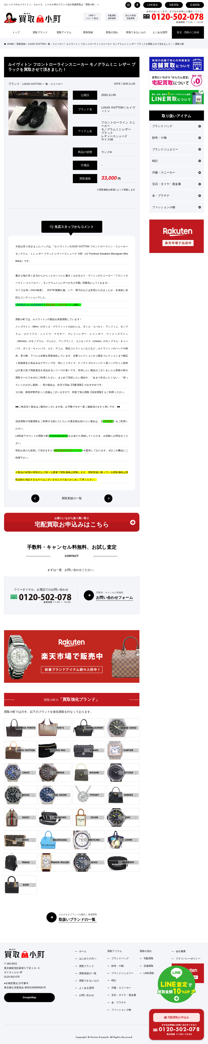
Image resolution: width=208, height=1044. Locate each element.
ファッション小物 (176, 207)
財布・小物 (176, 137)
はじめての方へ (87, 958)
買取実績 (88, 32)
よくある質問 (160, 32)
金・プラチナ (176, 195)
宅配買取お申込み (176, 1017)
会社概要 (181, 951)
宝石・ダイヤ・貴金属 (176, 184)
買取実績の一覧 (72, 498)
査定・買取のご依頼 (188, 32)
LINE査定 (152, 4)
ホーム (82, 951)
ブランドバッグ (176, 126)
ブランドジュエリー (176, 149)
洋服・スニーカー (176, 172)
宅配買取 (174, 4)
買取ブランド (40, 32)
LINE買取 (149, 973)
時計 (176, 160)
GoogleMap (29, 997)
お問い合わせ (86, 995)
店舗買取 (195, 4)
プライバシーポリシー (188, 958)
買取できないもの (136, 32)
